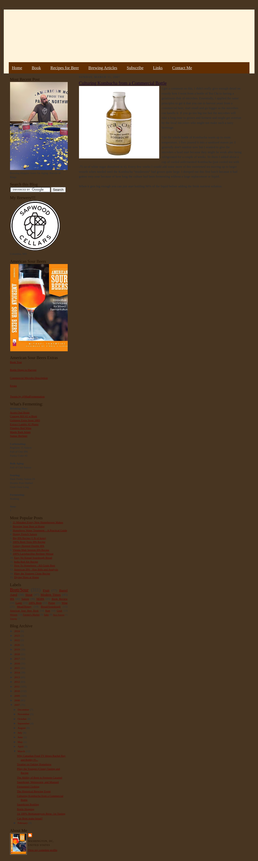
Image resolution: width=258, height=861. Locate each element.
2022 (17, 640)
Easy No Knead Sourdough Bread (33, 557)
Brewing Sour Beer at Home (29, 526)
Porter (51, 602)
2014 (17, 672)
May (20, 741)
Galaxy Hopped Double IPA (28, 545)
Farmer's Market (31, 614)
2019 (17, 649)
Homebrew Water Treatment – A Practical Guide (40, 530)
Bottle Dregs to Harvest (23, 369)
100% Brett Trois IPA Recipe (29, 541)
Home (17, 67)
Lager (19, 602)
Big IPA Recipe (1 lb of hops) (29, 538)
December (24, 709)
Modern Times (51, 594)
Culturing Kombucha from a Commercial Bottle (123, 83)
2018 (17, 654)
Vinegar (13, 618)
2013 (17, 677)
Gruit (59, 610)
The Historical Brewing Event (33, 791)
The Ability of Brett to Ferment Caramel (39, 777)
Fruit (46, 590)
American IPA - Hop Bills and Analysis (36, 569)
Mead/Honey (24, 606)
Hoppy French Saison (25, 534)
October (22, 718)
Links (157, 67)
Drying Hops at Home (26, 577)
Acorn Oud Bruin (20, 412)
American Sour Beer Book (24, 610)
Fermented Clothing (28, 786)
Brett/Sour (19, 589)
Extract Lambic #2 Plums (24, 424)
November (24, 714)
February (23, 822)
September (24, 723)
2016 (17, 663)
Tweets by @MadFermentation (27, 396)
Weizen (14, 614)
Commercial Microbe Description (29, 377)
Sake (46, 614)
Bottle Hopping (25, 809)
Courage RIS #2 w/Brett (23, 416)
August (22, 727)
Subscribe (135, 67)
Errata (13, 385)
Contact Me (182, 67)
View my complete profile (42, 849)
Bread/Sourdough (51, 606)
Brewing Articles (103, 67)
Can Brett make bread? (30, 818)
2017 (17, 658)
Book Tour (16, 362)
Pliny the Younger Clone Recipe (32, 573)
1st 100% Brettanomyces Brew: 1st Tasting (41, 813)
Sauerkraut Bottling (28, 804)
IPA (12, 598)
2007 (17, 704)
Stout (28, 594)
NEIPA (40, 598)
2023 (17, 635)
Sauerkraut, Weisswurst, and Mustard (38, 782)
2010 (17, 691)
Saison (25, 598)
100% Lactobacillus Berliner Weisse (33, 553)
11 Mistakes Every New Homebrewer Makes (38, 522)
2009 (17, 695)
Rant (47, 610)
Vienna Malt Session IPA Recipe (31, 549)
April (21, 746)
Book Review (60, 598)
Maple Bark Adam (20, 432)
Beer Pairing (58, 615)
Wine (65, 602)
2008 (17, 700)
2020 (17, 644)
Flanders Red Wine (21, 427)
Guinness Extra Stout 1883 (25, 420)
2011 (17, 686)
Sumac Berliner (19, 435)
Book (36, 67)
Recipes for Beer (64, 67)
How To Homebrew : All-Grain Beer (34, 565)
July (20, 732)
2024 (17, 631)
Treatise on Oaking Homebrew (34, 764)
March (22, 751)
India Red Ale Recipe (26, 561)
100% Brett (35, 602)
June (20, 737)
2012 (17, 681)
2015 (17, 667)
